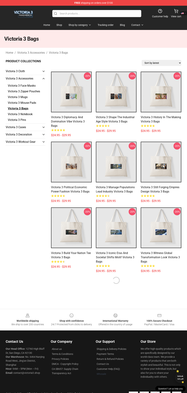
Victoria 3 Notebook (20, 114)
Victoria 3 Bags (58, 52)
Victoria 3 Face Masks (22, 85)
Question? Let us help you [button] (170, 388)
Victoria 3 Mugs (18, 97)
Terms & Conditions (62, 354)
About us (57, 349)
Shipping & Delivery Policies (111, 349)
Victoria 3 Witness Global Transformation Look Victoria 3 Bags (160, 257)
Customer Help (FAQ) (108, 369)
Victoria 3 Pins (17, 120)
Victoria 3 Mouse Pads (22, 102)
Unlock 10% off (180, 377)
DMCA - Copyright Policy (65, 364)
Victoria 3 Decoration (19, 134)
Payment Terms (105, 354)
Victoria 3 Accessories (31, 52)
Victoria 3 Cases (16, 127)
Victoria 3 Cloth (15, 71)
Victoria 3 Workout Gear (20, 141)
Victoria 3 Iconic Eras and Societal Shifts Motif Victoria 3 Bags (115, 257)
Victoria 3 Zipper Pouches (24, 91)
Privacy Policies (60, 359)
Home (9, 52)
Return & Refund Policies (110, 359)
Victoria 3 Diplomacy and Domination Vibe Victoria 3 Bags (68, 121)
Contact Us (103, 364)
